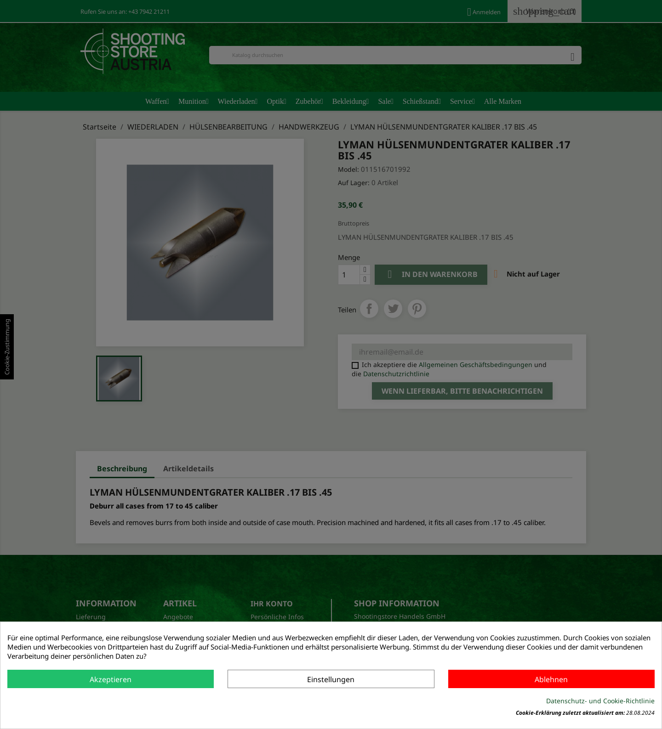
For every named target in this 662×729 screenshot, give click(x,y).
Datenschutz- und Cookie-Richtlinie (600, 700)
